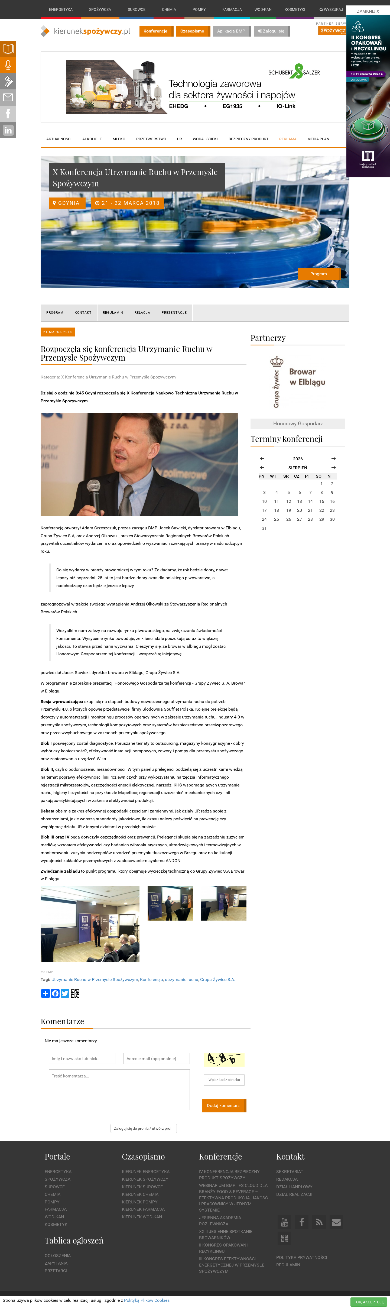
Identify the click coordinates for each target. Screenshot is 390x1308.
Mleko (119, 139)
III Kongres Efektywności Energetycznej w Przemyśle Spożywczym (231, 1265)
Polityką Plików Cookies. (147, 1300)
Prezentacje (174, 313)
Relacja (142, 313)
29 (321, 519)
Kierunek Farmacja (143, 1209)
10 (264, 501)
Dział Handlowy (294, 1186)
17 (264, 510)
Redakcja (287, 1179)
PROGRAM (54, 313)
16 (332, 501)
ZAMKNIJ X (368, 11)
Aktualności (59, 139)
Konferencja (151, 979)
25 (276, 519)
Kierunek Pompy (140, 1202)
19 (288, 510)
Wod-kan (263, 9)
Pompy (199, 9)
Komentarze (62, 1021)
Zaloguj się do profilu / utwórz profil (143, 1128)
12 (288, 501)
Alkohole (92, 139)
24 (264, 519)
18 (276, 510)
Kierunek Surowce (142, 1186)
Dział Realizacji (294, 1194)
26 (288, 519)
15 (321, 501)
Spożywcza (100, 9)
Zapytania (56, 1263)
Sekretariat (289, 1171)
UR (179, 139)
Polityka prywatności (301, 1257)
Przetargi (56, 1270)
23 (332, 510)
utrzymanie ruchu (181, 979)
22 (321, 510)
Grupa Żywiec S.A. (217, 979)
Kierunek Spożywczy (145, 1179)
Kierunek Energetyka (146, 1171)
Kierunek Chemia (140, 1194)
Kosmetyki (295, 9)
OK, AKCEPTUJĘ (370, 1302)
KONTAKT (83, 313)
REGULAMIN (113, 313)
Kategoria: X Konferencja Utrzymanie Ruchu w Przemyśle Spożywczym (108, 377)
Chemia (169, 9)
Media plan (318, 139)
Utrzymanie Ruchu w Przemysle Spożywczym (94, 979)
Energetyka (61, 9)
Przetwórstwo (151, 139)
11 (276, 501)
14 (310, 501)
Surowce (136, 9)
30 (332, 519)
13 (299, 501)
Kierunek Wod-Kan (142, 1216)
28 (310, 519)
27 (299, 519)
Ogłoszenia (58, 1255)
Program (318, 273)
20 (299, 510)
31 (264, 528)
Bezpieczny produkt (248, 139)
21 (310, 510)
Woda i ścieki (205, 139)
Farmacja (232, 9)
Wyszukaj (331, 9)
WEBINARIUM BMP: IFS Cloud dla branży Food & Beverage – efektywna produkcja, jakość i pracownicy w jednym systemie (233, 1198)
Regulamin (288, 1264)
